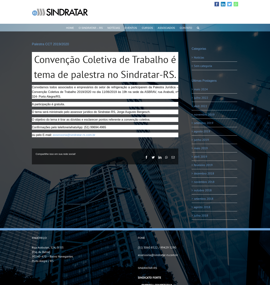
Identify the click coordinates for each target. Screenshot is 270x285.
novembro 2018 (204, 182)
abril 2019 (200, 156)
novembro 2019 (204, 114)
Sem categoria (203, 66)
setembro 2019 (203, 123)
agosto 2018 (202, 207)
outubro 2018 (203, 190)
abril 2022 (200, 106)
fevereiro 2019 (203, 165)
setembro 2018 (203, 198)
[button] (198, 27)
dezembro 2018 (204, 173)
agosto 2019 (202, 131)
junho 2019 (201, 140)
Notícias (199, 57)
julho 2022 (201, 97)
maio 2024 (201, 89)
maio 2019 (201, 148)
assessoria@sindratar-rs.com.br (74, 135)
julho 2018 (201, 215)
